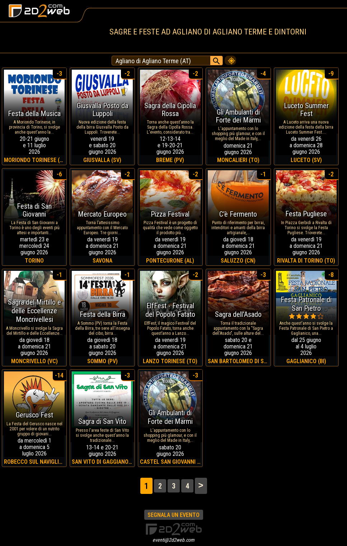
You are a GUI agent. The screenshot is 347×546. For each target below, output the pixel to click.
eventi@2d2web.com (173, 540)
